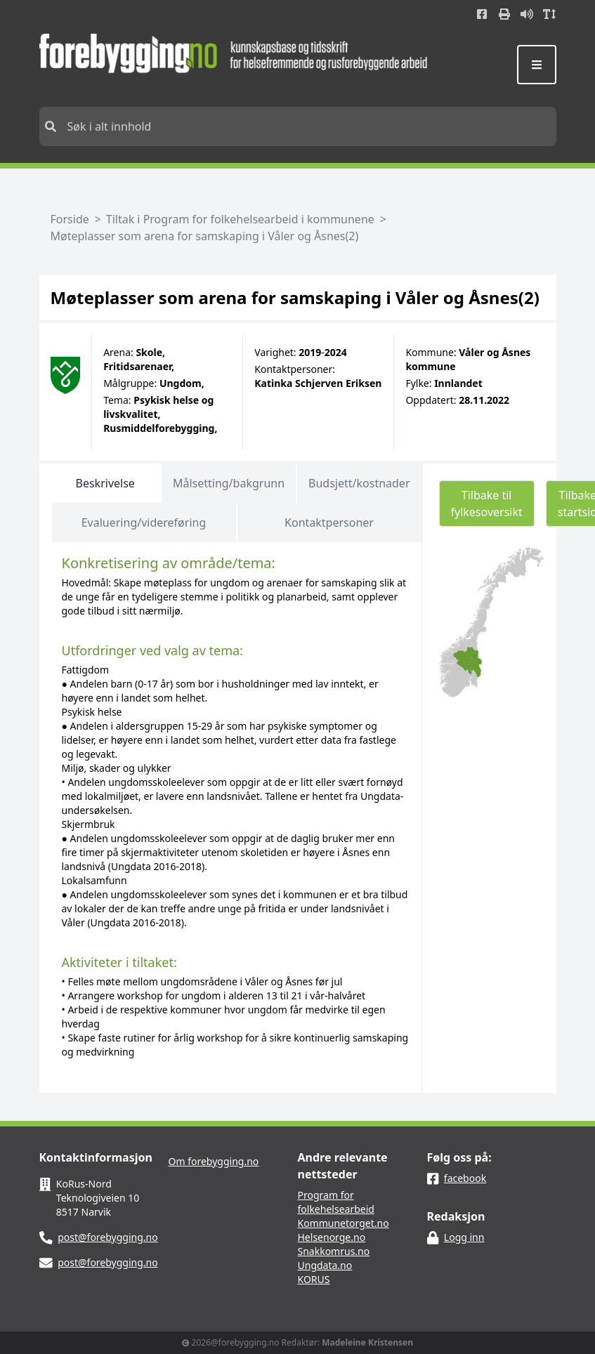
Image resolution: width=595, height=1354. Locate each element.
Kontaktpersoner (329, 522)
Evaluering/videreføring (144, 522)
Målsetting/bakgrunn (229, 483)
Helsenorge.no (332, 1237)
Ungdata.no (325, 1265)
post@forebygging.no (108, 1237)
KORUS (314, 1279)
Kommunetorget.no (343, 1223)
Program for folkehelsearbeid (336, 1202)
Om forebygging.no (214, 1161)
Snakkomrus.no (334, 1251)
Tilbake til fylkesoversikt (487, 503)
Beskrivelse (105, 483)
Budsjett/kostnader (359, 483)
